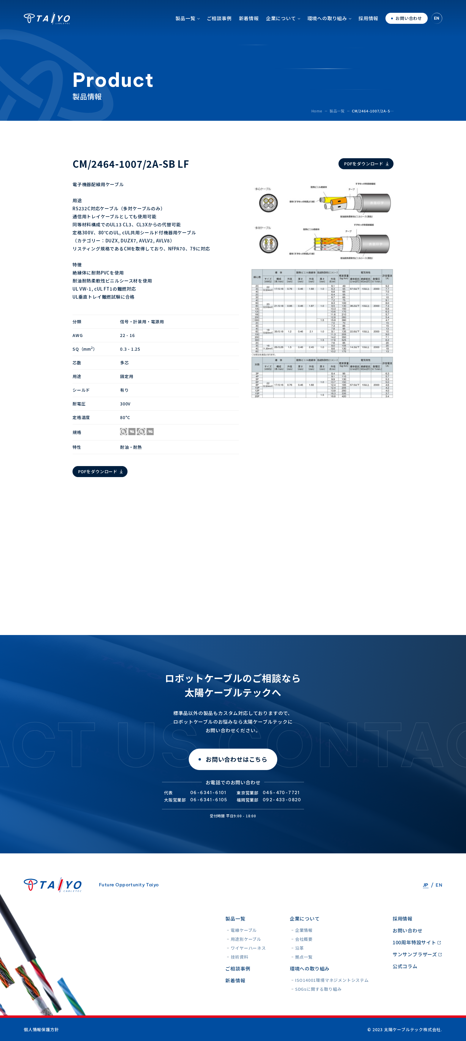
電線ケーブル (244, 930)
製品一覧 (185, 22)
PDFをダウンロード (363, 164)
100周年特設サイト (414, 942)
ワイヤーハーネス (248, 948)
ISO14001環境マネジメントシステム (332, 980)
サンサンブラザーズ (415, 954)
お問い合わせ (408, 930)
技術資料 (239, 957)
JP (426, 885)
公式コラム (405, 966)
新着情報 (249, 22)
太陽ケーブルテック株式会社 (47, 22)
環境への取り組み (327, 22)
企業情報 (304, 930)
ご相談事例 (219, 22)
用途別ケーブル (246, 939)
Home (316, 110)
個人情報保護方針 (41, 1029)
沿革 (299, 948)
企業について (281, 22)
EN (437, 22)
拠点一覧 (304, 957)
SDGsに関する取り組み (318, 989)
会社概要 (304, 939)
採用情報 (368, 22)
